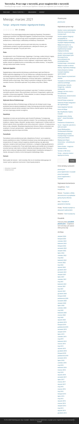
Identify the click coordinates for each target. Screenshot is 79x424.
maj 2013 (60, 408)
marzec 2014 (62, 403)
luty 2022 (60, 265)
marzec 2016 (62, 389)
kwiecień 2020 (62, 313)
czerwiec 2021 (62, 279)
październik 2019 (63, 327)
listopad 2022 (62, 246)
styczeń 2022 (62, 267)
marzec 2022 (62, 262)
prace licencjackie (63, 174)
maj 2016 (60, 386)
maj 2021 (60, 281)
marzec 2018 (62, 370)
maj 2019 (60, 339)
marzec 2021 (62, 286)
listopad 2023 (62, 239)
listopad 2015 (62, 394)
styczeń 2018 (62, 375)
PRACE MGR (6, 12)
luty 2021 (60, 289)
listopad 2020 (62, 296)
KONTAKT (41, 12)
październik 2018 (63, 355)
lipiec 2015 (61, 396)
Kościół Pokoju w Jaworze (65, 100)
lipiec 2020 (61, 305)
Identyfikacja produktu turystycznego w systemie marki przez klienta (66, 136)
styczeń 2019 (62, 348)
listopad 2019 (62, 324)
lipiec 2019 (61, 334)
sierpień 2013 (62, 406)
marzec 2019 (62, 344)
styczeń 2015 (62, 401)
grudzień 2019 (62, 322)
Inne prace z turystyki (10, 168)
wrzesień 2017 (62, 377)
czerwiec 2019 (62, 336)
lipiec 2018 (61, 360)
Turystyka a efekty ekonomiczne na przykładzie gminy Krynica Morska (66, 195)
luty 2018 (60, 372)
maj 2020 (60, 310)
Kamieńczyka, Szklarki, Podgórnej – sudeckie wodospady (65, 87)
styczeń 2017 (62, 384)
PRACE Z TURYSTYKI (20, 12)
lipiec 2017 (61, 379)
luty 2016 (60, 391)
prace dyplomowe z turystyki (66, 172)
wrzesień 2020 (62, 301)
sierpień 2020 (62, 303)
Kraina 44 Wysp (62, 109)
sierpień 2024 (62, 236)
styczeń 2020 (62, 320)
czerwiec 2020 (62, 308)
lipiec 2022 (61, 253)
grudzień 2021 (62, 270)
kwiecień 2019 (62, 341)
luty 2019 (60, 346)
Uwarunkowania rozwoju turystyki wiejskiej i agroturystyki (65, 72)
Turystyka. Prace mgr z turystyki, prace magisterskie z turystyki (37, 3)
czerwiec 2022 (62, 255)
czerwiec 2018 (62, 363)
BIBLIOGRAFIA (32, 12)
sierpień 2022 (62, 251)
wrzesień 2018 (62, 358)
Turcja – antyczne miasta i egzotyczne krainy (24, 24)
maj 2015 (60, 398)
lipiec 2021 (61, 277)
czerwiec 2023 (62, 241)
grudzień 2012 (62, 413)
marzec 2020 (62, 315)
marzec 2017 (62, 382)
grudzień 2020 (62, 293)
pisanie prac (61, 22)
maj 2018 (60, 365)
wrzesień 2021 (62, 272)
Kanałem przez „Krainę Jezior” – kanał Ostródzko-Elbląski (65, 118)
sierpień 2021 (62, 274)
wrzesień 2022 (62, 248)
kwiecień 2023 (62, 243)
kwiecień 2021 (62, 284)
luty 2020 (60, 317)
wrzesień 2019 (62, 329)
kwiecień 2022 (62, 260)
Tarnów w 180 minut (64, 151)
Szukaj (72, 161)
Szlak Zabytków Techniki (65, 107)
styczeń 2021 (62, 291)
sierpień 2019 (62, 332)
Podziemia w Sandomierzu (66, 122)
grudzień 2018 (62, 351)
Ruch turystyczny (69, 214)
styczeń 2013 (62, 410)
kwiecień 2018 (62, 367)
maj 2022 (60, 258)
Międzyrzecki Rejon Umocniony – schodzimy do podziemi (66, 142)
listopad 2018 (62, 353)
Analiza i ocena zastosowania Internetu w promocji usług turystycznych (67, 32)
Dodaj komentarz (9, 170)
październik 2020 (63, 298)
